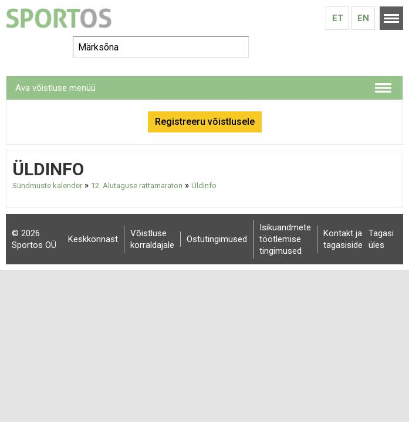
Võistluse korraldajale (152, 239)
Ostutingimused (217, 239)
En (363, 18)
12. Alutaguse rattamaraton (136, 185)
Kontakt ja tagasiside (343, 239)
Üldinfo (204, 185)
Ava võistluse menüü (55, 88)
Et (337, 18)
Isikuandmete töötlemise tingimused (285, 239)
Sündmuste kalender (47, 185)
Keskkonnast (93, 239)
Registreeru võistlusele (205, 121)
